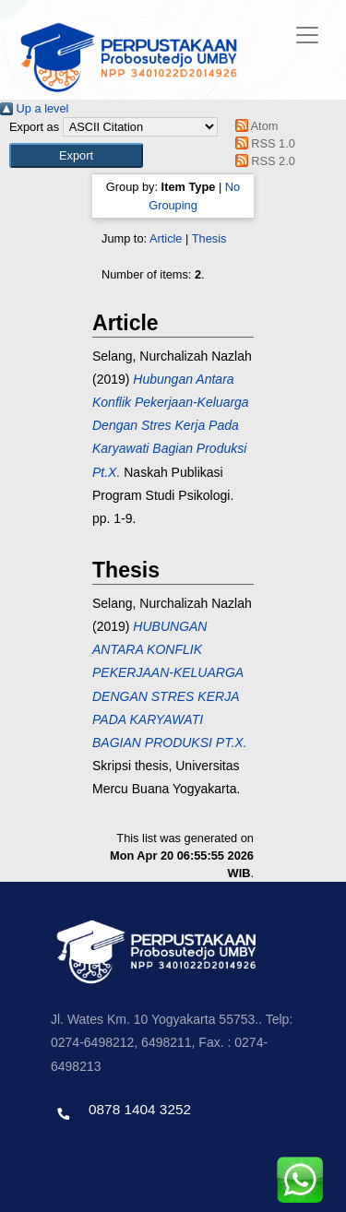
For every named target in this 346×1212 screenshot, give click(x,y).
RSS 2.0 (262, 161)
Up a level (34, 108)
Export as (34, 127)
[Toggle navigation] (307, 35)
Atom (253, 126)
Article (166, 238)
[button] (76, 155)
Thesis (209, 238)
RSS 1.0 (262, 143)
